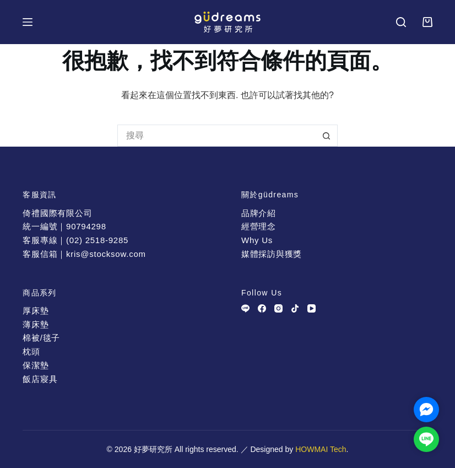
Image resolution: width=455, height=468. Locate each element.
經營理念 (258, 226)
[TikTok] (295, 308)
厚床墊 (35, 310)
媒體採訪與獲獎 (271, 254)
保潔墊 (35, 365)
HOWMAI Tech (320, 449)
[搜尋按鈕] (327, 136)
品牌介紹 (258, 213)
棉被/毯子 (41, 337)
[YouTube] (311, 308)
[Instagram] (278, 308)
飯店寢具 (40, 379)
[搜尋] (401, 22)
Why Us (257, 240)
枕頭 (31, 351)
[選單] (27, 22)
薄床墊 (35, 324)
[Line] (245, 308)
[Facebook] (262, 308)
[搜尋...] (216, 136)
